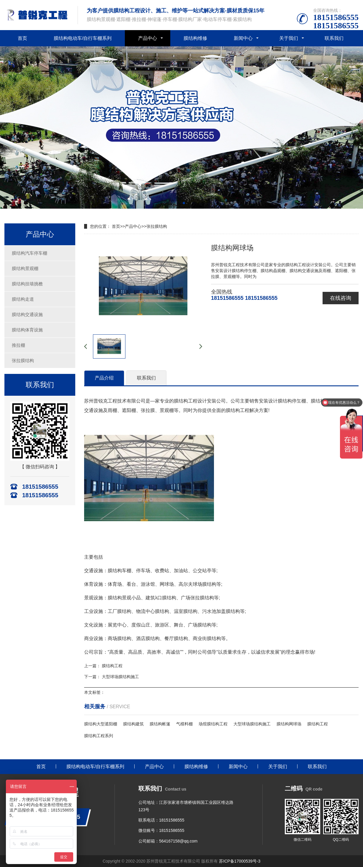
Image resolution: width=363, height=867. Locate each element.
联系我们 (334, 38)
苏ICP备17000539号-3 (239, 861)
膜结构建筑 (133, 724)
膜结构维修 (195, 38)
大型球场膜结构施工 (120, 676)
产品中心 (147, 38)
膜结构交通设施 (27, 314)
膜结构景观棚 (25, 268)
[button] (179, 203)
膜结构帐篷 (160, 724)
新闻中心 (243, 38)
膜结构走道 (23, 299)
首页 (22, 38)
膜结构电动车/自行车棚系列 (83, 38)
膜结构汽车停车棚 (29, 253)
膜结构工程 (112, 665)
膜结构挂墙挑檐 (27, 283)
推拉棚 (18, 345)
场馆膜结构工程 (213, 724)
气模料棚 (184, 724)
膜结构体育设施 (27, 329)
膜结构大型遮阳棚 (100, 724)
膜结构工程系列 (98, 735)
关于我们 (288, 38)
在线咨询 (340, 298)
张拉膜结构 (23, 360)
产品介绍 (104, 377)
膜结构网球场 (289, 724)
